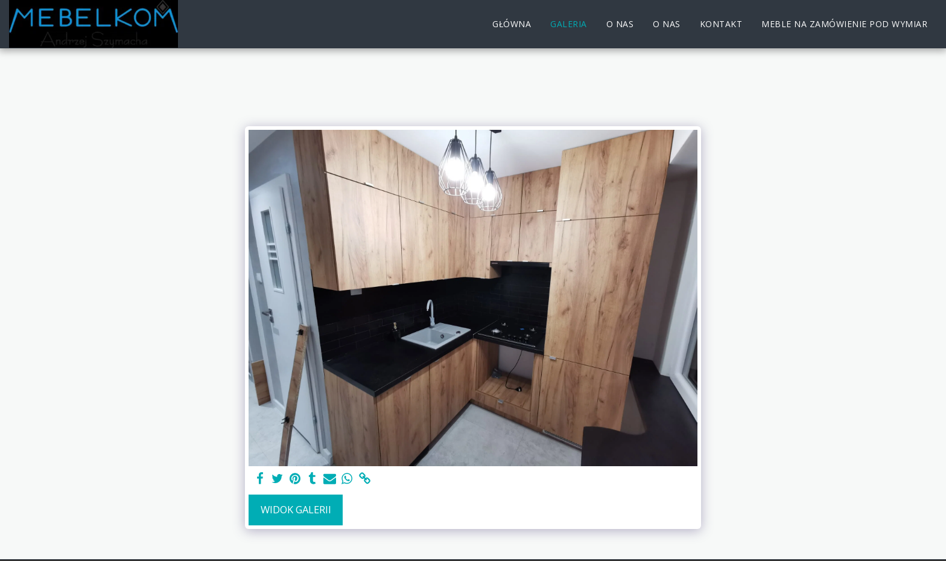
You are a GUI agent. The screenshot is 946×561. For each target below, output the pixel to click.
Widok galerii (296, 509)
